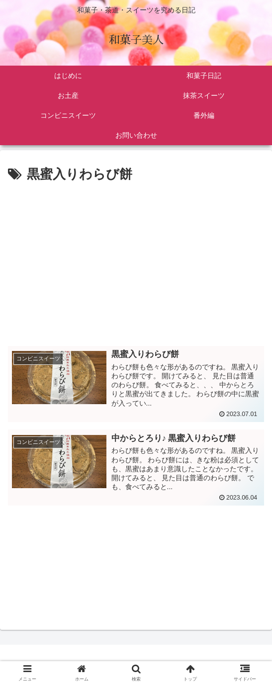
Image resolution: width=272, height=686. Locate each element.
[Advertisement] (136, 260)
